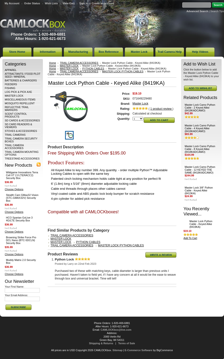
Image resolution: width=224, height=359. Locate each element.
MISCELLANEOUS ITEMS (20, 99)
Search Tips (217, 11)
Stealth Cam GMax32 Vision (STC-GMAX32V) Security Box (22, 198)
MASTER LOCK (14, 95)
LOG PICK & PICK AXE (18, 91)
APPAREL (10, 70)
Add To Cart (190, 238)
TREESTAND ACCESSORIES (22, 158)
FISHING (10, 88)
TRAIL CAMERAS (15, 134)
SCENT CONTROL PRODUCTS (16, 115)
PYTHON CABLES (93, 68)
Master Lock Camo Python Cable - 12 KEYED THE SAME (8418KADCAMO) (200, 169)
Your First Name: (14, 286)
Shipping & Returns (101, 343)
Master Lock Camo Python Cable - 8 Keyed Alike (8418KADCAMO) (200, 149)
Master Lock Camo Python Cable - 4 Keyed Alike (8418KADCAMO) (200, 128)
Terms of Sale (126, 343)
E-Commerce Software (138, 350)
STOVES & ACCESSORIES (21, 131)
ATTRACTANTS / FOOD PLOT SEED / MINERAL (22, 75)
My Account (12, 3)
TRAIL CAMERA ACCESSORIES (14, 147)
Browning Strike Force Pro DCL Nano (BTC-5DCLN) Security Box (21, 240)
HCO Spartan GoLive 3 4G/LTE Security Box (19, 219)
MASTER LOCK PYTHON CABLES (122, 71)
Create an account (103, 3)
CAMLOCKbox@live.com (116, 329)
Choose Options (14, 189)
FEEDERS (11, 84)
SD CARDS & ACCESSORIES (22, 120)
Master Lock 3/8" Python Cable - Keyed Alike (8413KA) (199, 190)
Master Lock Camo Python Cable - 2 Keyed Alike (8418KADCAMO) (200, 107)
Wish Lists (51, 3)
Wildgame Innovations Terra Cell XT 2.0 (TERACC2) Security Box (22, 175)
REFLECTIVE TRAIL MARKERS (17, 108)
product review (161, 108)
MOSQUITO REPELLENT (20, 103)
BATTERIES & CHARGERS (21, 80)
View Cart (69, 3)
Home (52, 62)
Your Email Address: (16, 295)
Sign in (83, 3)
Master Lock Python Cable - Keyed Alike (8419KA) (200, 224)
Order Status (32, 3)
